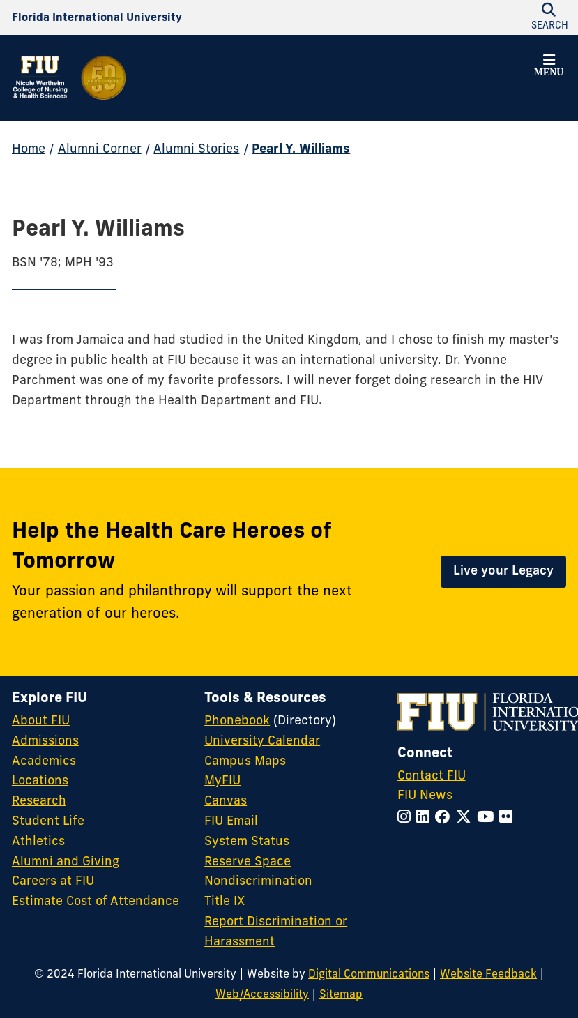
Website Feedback (488, 974)
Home (28, 149)
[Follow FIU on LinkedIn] (425, 818)
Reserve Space (247, 862)
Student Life (48, 821)
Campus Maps (245, 761)
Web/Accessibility (262, 995)
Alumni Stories (196, 149)
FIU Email (231, 821)
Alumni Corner (100, 149)
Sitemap (341, 995)
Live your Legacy (503, 571)
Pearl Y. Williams (301, 149)
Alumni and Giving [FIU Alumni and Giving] (65, 862)
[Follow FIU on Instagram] (406, 818)
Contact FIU (431, 776)
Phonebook (237, 721)
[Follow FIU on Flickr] (508, 818)
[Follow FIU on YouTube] (488, 818)
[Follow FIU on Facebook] (445, 818)
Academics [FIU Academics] (44, 761)
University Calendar (262, 741)
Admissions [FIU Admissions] (45, 741)
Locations (40, 781)
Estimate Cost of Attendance (95, 902)
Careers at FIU (53, 881)
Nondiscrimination (258, 881)
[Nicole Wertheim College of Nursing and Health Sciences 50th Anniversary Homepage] (70, 78)
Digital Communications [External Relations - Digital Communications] (368, 974)
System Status (246, 842)
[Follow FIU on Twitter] (466, 818)
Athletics (38, 842)
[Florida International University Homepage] (97, 17)
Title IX (224, 902)
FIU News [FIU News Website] (424, 796)
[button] (548, 68)
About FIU (41, 721)
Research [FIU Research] (39, 801)
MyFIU (222, 781)
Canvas (225, 801)
